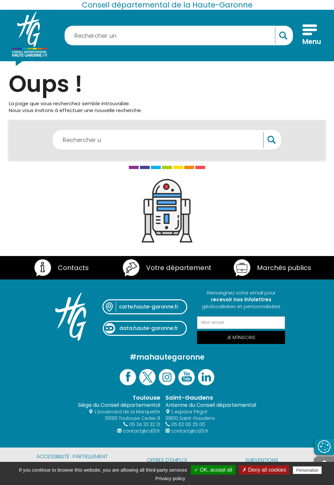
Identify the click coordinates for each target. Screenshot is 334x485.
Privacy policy (170, 478)
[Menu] (309, 35)
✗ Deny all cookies (264, 470)
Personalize (307, 470)
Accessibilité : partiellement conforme (72, 460)
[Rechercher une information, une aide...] (179, 35)
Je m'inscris (241, 337)
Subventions (261, 460)
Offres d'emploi (167, 460)
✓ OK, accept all (213, 470)
